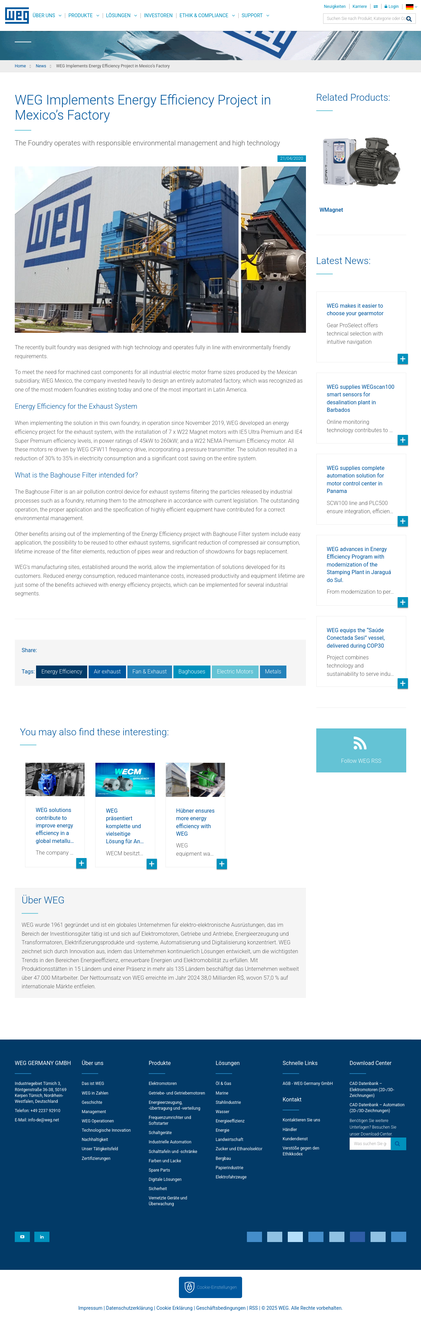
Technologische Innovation (106, 1130)
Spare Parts (159, 1170)
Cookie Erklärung (174, 1308)
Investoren (158, 15)
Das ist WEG (93, 1083)
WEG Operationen (98, 1121)
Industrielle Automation (170, 1142)
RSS (253, 1308)
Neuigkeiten (334, 6)
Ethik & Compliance (204, 15)
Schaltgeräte (160, 1132)
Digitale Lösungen (165, 1179)
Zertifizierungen (96, 1158)
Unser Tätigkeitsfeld (100, 1148)
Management (94, 1111)
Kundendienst (295, 1138)
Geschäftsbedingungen (221, 1308)
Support (252, 15)
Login (392, 6)
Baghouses (192, 671)
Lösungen (118, 15)
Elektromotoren (163, 1083)
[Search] (409, 19)
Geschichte (92, 1102)
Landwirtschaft (229, 1139)
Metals (273, 671)
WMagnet (331, 210)
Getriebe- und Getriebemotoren (177, 1093)
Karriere (360, 6)
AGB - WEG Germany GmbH (308, 1083)
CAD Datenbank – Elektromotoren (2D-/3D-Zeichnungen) (372, 1089)
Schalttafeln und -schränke (173, 1151)
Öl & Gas (223, 1083)
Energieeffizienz (230, 1121)
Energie (222, 1130)
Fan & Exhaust (150, 671)
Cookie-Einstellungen (217, 1287)
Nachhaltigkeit (95, 1139)
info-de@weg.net (43, 1120)
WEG (14, 15)
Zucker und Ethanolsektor (239, 1148)
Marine (222, 1093)
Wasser (222, 1111)
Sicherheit (158, 1188)
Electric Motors (235, 671)
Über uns (44, 15)
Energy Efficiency (61, 671)
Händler (290, 1129)
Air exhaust (107, 671)
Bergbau (223, 1158)
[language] (411, 6)
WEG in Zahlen (95, 1093)
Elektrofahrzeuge (231, 1177)
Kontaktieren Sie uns (301, 1120)
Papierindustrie (229, 1167)
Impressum (90, 1308)
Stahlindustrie (228, 1102)
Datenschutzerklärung (129, 1308)
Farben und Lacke (165, 1160)
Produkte (80, 15)
